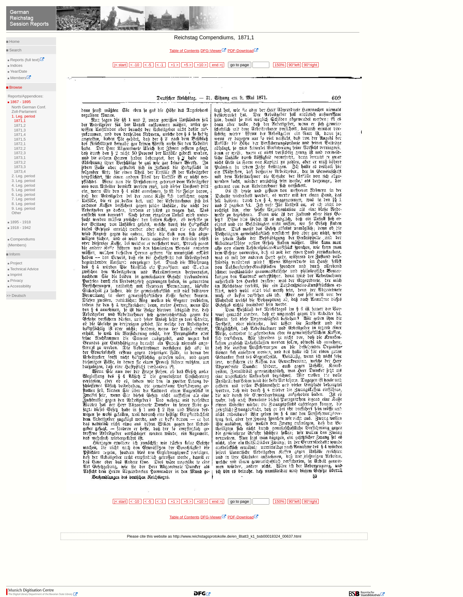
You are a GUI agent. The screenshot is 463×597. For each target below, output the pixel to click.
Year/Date (18, 71)
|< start (120, 65)
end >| (217, 65)
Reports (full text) (27, 60)
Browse (15, 87)
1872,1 (20, 143)
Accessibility (20, 286)
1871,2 (20, 125)
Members (20, 78)
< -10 (135, 65)
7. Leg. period (23, 199)
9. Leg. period (23, 208)
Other (16, 213)
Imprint (15, 274)
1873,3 (20, 167)
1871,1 (20, 120)
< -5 (149, 65)
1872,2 (20, 148)
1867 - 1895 (20, 102)
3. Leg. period (23, 180)
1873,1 (20, 157)
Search (15, 50)
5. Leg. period (23, 190)
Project (15, 263)
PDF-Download (243, 50)
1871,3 (20, 130)
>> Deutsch (16, 295)
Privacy (16, 280)
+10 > (201, 65)
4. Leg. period (23, 185)
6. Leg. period (23, 194)
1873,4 (20, 171)
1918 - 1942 (20, 227)
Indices (15, 65)
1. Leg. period (23, 116)
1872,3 (20, 153)
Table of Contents (184, 50)
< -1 (161, 65)
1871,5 (20, 139)
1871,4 (20, 134)
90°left (294, 65)
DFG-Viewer (213, 50)
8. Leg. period (23, 203)
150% (279, 65)
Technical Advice (24, 269)
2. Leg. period (23, 176)
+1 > (174, 65)
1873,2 (20, 162)
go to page (239, 65)
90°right (310, 65)
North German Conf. (29, 107)
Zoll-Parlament (24, 111)
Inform (14, 254)
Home (13, 41)
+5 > (187, 65)
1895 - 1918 (20, 222)
